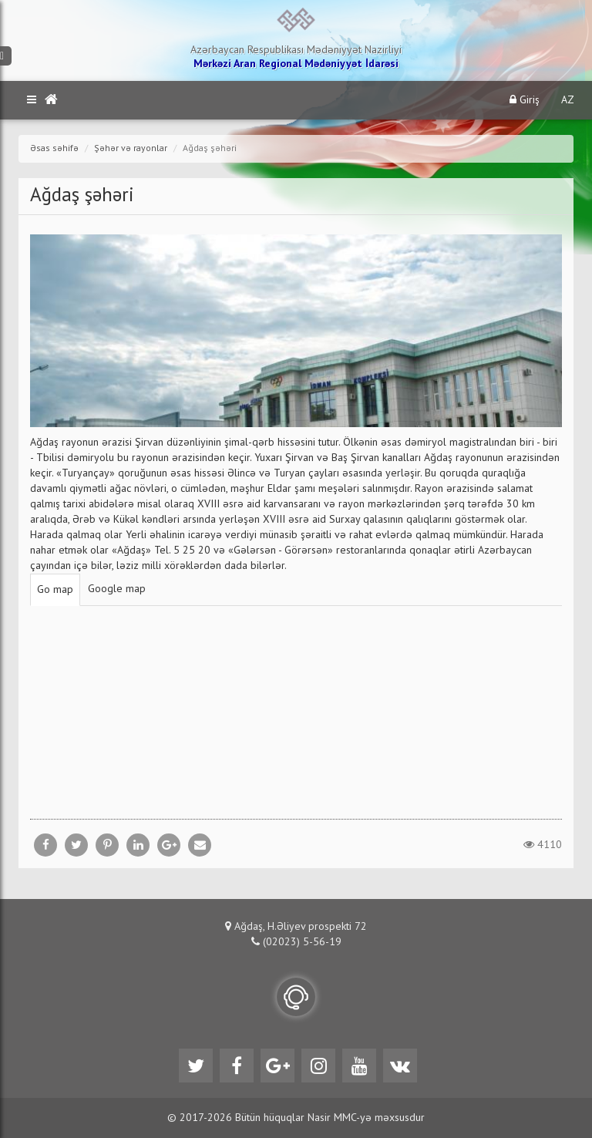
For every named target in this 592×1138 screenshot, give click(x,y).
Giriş (525, 100)
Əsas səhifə (54, 148)
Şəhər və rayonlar (130, 148)
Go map (55, 589)
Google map (117, 589)
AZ (567, 100)
